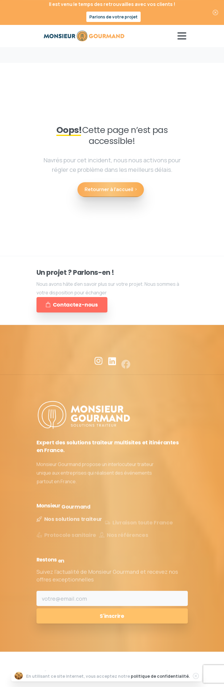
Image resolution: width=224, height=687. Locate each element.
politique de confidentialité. (160, 681)
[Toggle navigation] (182, 36)
